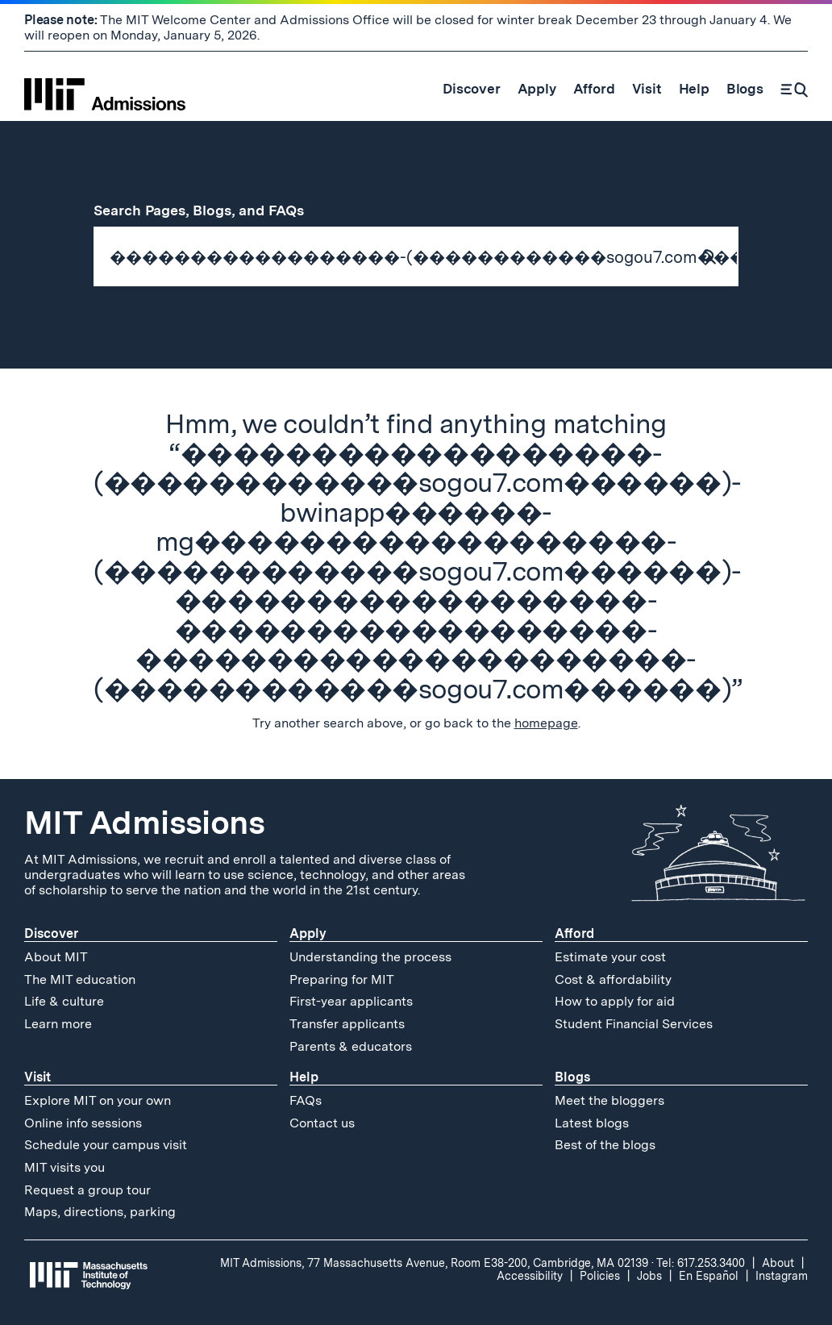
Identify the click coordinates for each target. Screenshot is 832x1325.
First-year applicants (351, 1001)
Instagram (781, 1275)
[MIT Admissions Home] (104, 88)
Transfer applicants (347, 1023)
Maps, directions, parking (100, 1211)
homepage (546, 723)
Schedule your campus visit (105, 1144)
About (778, 1262)
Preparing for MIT (341, 979)
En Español (708, 1275)
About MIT (56, 957)
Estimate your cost (610, 957)
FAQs (305, 1100)
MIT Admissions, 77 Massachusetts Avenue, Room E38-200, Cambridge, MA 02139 (434, 1262)
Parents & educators (350, 1046)
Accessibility (530, 1275)
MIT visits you (64, 1167)
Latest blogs (592, 1123)
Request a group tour (87, 1190)
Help (303, 1077)
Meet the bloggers (609, 1100)
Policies (600, 1275)
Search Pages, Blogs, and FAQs (208, 210)
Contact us (322, 1123)
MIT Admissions (144, 822)
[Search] (794, 89)
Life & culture (64, 1001)
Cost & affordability (613, 979)
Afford (574, 933)
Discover (51, 933)
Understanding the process (370, 957)
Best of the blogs (605, 1144)
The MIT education (79, 979)
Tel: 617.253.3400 (700, 1262)
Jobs (649, 1275)
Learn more (58, 1023)
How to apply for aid (615, 1001)
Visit (37, 1077)
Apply (308, 933)
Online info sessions (83, 1123)
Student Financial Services (634, 1023)
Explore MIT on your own (97, 1100)
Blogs (572, 1077)
